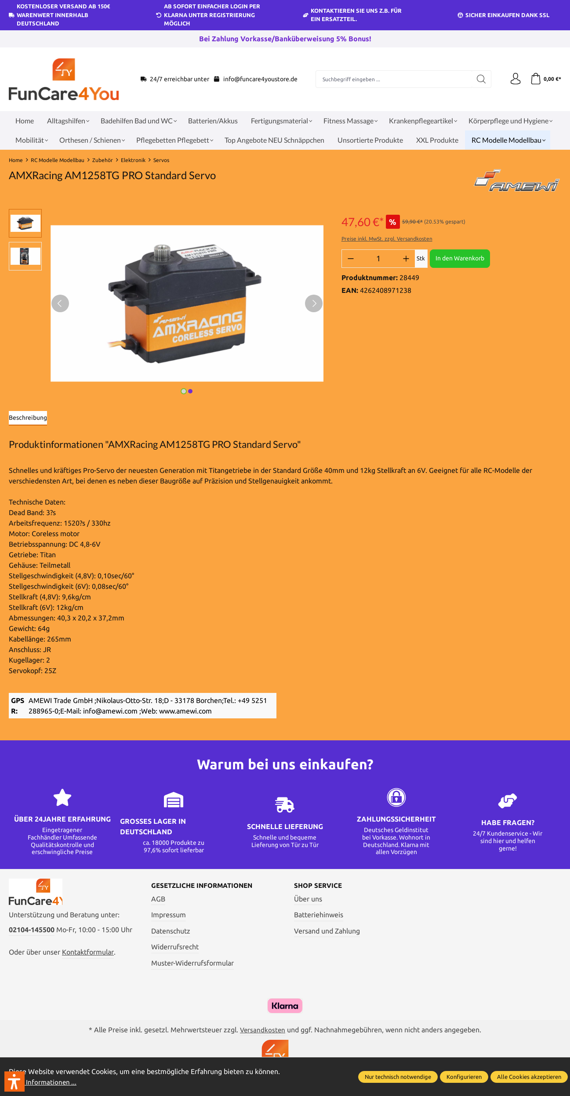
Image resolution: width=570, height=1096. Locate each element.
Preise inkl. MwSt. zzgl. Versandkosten (386, 239)
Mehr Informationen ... (44, 1082)
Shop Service (319, 886)
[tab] (28, 418)
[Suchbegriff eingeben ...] (392, 79)
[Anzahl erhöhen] (406, 258)
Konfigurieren (464, 1077)
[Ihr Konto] (512, 79)
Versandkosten (263, 1030)
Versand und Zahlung (327, 931)
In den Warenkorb (460, 258)
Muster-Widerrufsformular (192, 964)
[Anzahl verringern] (350, 258)
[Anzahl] (378, 258)
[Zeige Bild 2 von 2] (190, 391)
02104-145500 (31, 933)
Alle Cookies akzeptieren (529, 1077)
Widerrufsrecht (175, 948)
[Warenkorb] (544, 79)
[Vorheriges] (60, 303)
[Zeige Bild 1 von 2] (184, 391)
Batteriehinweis (318, 915)
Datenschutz (170, 931)
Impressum (168, 915)
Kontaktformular (88, 956)
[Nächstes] (314, 303)
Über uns (308, 899)
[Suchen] (479, 79)
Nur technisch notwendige (398, 1077)
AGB (158, 899)
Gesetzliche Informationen (205, 886)
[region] (166, 303)
